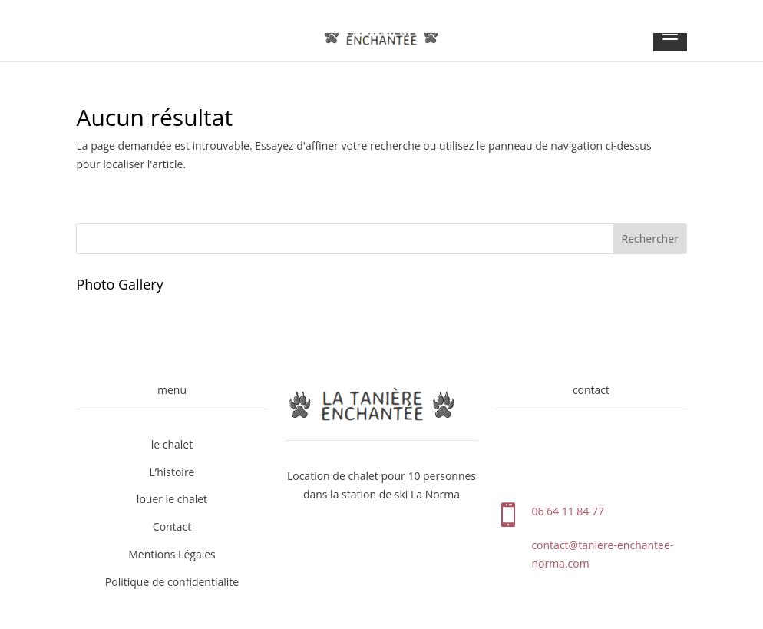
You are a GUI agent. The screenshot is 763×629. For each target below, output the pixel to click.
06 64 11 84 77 (567, 511)
